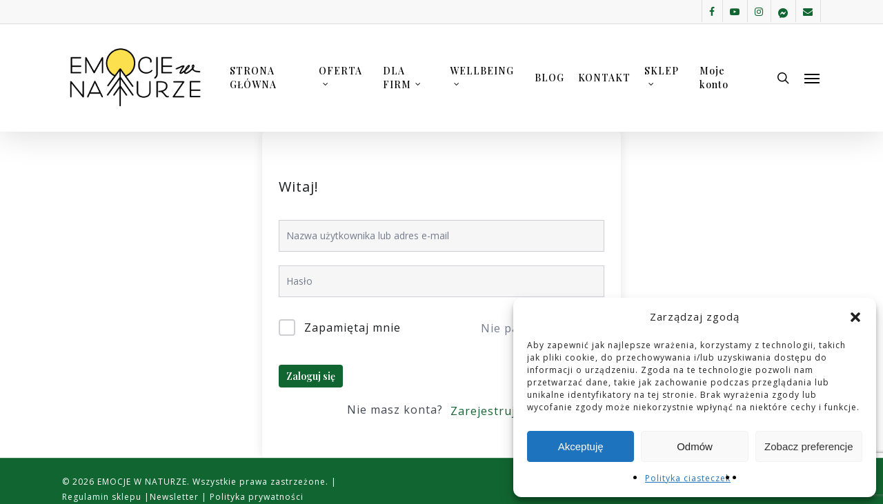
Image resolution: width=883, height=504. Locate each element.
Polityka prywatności (255, 497)
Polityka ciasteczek (688, 478)
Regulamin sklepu (103, 497)
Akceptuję (581, 446)
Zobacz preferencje (808, 446)
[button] (855, 317)
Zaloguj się (310, 376)
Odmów (695, 446)
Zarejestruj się (492, 411)
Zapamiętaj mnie (352, 327)
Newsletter (175, 497)
